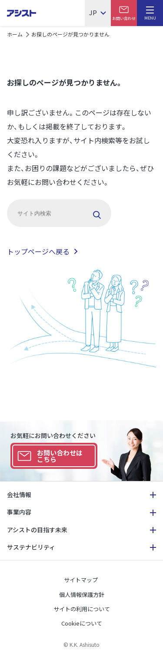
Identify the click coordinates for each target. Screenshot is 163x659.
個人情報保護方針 (81, 594)
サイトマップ (81, 580)
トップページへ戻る (38, 251)
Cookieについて (81, 623)
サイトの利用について (81, 609)
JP (93, 13)
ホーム (15, 34)
